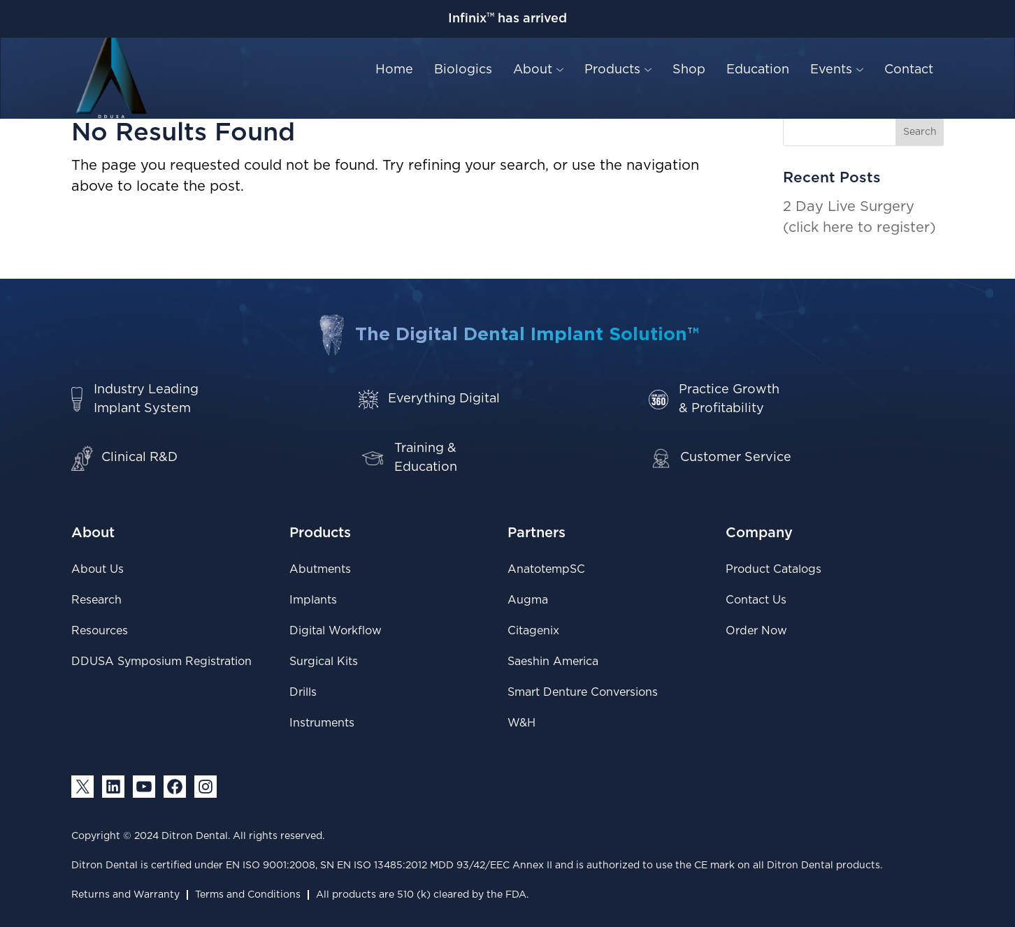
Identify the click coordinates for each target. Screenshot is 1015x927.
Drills (303, 692)
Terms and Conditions (248, 895)
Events (836, 70)
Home (394, 70)
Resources (99, 630)
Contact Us (756, 600)
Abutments (320, 569)
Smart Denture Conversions (583, 692)
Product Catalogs (773, 569)
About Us (97, 569)
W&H (521, 723)
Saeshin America (553, 661)
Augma (528, 600)
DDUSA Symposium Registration (161, 661)
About (538, 70)
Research (96, 600)
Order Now (756, 630)
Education (757, 70)
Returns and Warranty (125, 895)
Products (618, 70)
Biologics (463, 70)
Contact (908, 70)
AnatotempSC (546, 569)
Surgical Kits (323, 661)
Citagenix (533, 630)
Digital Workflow (335, 630)
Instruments (321, 723)
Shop (688, 70)
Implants (313, 600)
